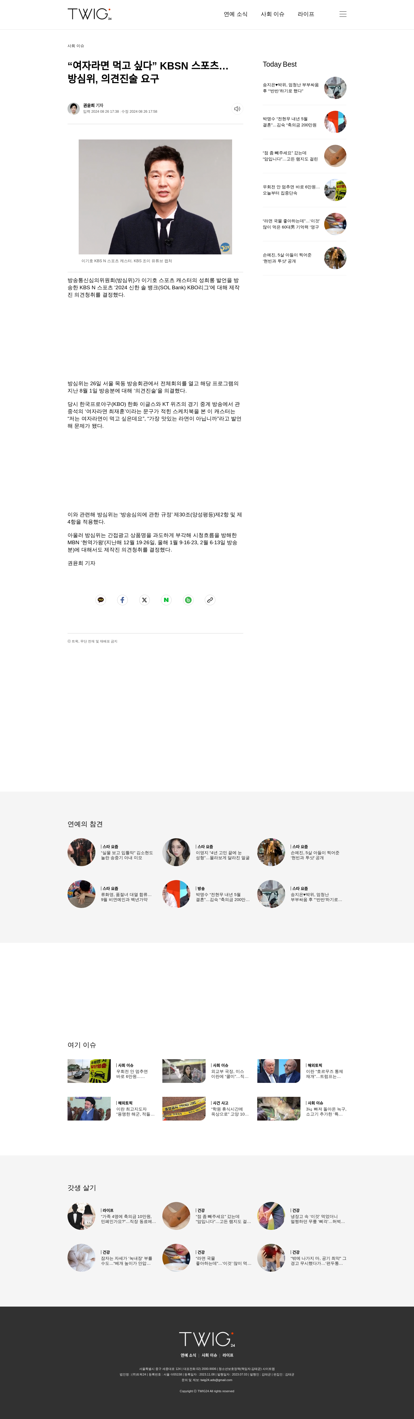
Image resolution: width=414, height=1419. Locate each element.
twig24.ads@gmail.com (216, 1380)
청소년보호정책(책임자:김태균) (240, 1368)
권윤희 (89, 105)
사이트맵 (269, 1368)
